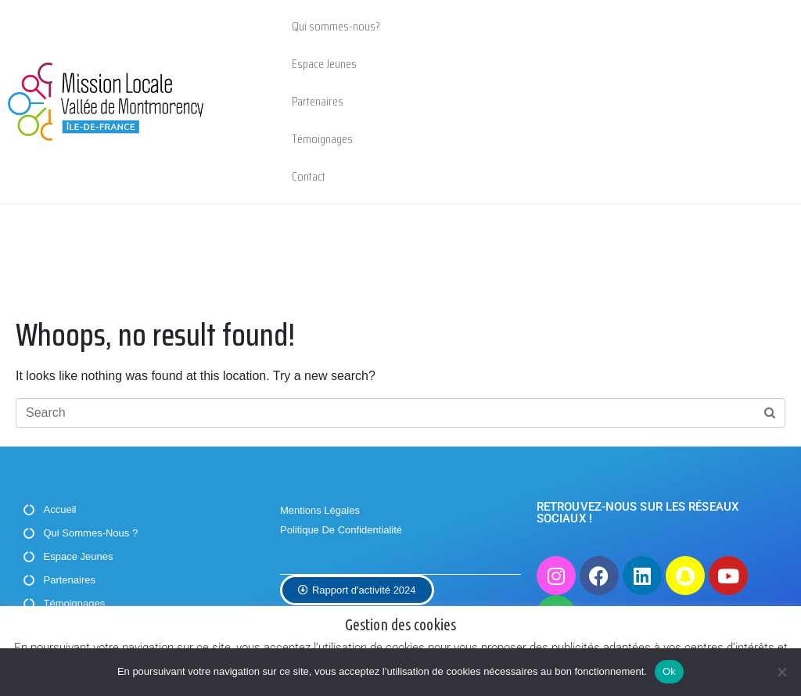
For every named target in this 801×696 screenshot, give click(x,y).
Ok (669, 671)
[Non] (781, 672)
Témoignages (322, 139)
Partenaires (317, 101)
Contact (308, 176)
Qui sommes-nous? (336, 26)
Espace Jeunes (324, 64)
